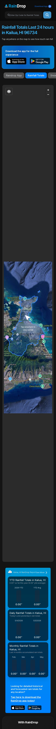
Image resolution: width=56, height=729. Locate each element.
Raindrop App (14, 75)
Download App (43, 6)
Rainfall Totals (36, 75)
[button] (16, 61)
